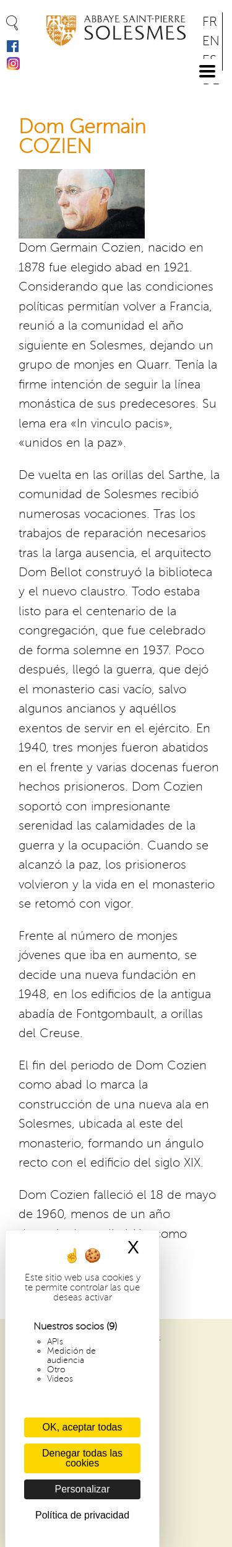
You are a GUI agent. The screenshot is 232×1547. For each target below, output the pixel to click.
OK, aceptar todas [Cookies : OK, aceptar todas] (82, 1427)
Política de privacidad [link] (82, 1515)
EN (211, 41)
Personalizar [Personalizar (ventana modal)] (82, 1489)
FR (209, 22)
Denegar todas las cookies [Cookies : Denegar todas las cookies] (82, 1458)
